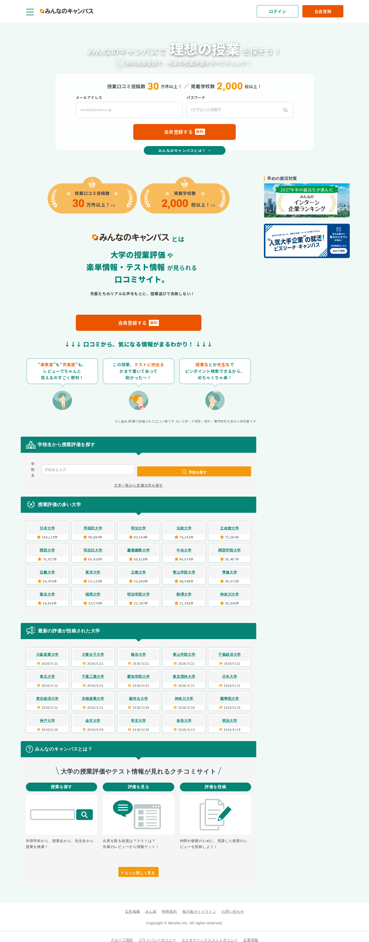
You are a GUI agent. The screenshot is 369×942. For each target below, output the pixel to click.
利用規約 (169, 905)
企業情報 (250, 933)
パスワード (196, 97)
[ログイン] (277, 11)
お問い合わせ (232, 905)
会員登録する (138, 322)
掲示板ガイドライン (199, 905)
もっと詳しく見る (140, 865)
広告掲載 (132, 905)
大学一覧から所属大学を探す (138, 479)
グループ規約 (122, 933)
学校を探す (223, 466)
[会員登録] (322, 11)
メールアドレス (89, 97)
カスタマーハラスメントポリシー (209, 933)
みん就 (151, 905)
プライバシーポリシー (157, 933)
